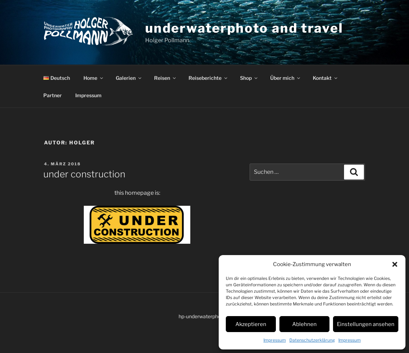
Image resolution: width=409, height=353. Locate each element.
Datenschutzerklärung (312, 340)
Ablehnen (304, 324)
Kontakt (325, 78)
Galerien (129, 78)
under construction (84, 174)
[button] (394, 264)
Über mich (285, 78)
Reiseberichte (208, 78)
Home (93, 78)
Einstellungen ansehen (365, 324)
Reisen (165, 78)
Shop (249, 78)
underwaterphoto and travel (244, 28)
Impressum (274, 340)
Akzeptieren (250, 324)
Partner (52, 95)
